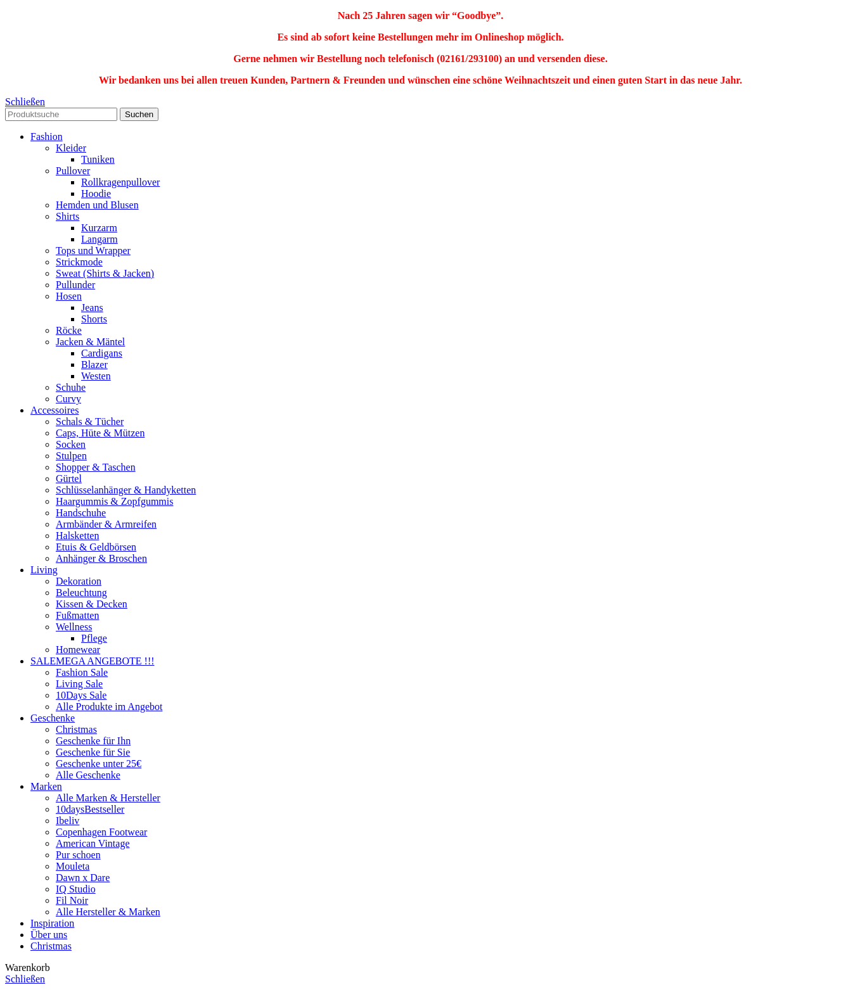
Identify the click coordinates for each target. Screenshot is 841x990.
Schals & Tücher (90, 421)
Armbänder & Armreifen (106, 524)
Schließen (25, 101)
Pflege (94, 638)
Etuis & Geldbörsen (96, 547)
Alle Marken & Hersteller (108, 797)
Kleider (71, 148)
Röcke (69, 330)
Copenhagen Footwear (101, 832)
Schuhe (71, 387)
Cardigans (101, 353)
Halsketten (77, 535)
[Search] (61, 114)
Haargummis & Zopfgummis (114, 501)
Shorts (94, 319)
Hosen (69, 296)
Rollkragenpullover (120, 182)
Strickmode (79, 262)
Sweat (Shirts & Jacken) (105, 273)
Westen (96, 376)
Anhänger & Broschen (101, 558)
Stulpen (71, 455)
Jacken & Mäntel (90, 341)
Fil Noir (72, 900)
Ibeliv (67, 820)
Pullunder (75, 284)
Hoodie (96, 193)
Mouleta (72, 866)
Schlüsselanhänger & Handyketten (126, 490)
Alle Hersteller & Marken (108, 911)
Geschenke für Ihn (93, 740)
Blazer (94, 364)
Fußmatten (77, 615)
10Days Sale (81, 695)
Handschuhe (81, 512)
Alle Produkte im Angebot (109, 706)
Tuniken (98, 159)
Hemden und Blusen (97, 205)
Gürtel (69, 478)
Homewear (78, 649)
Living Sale (79, 683)
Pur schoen (78, 854)
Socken (71, 444)
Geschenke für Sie (93, 752)
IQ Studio (76, 889)
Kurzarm (99, 227)
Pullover (73, 170)
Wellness (74, 626)
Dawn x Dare (83, 877)
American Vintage (92, 843)
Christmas (76, 729)
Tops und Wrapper (93, 250)
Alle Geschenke (88, 775)
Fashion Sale (82, 672)
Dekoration (78, 581)
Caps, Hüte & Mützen (100, 433)
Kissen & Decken (91, 604)
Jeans (92, 307)
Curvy (68, 398)
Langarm (99, 239)
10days (90, 809)
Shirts (67, 216)
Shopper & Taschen (96, 467)
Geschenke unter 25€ (98, 763)
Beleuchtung (81, 592)
